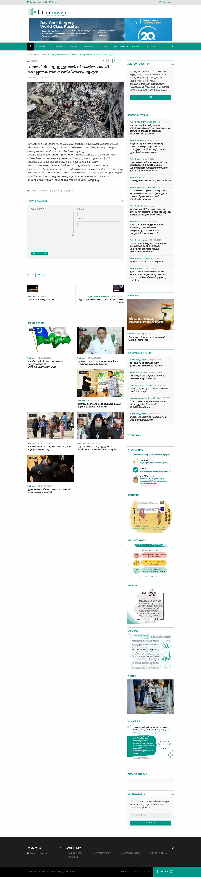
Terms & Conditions (130, 872)
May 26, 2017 (94, 401)
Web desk (31, 78)
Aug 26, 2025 (163, 398)
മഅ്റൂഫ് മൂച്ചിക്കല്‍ (138, 360)
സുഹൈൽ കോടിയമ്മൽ (98, 297)
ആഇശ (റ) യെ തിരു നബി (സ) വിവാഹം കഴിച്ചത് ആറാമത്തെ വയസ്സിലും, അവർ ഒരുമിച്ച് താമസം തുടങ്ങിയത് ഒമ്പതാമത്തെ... (148, 148)
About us (73, 857)
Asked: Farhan (136, 222)
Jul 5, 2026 (164, 187)
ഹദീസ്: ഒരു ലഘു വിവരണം (41, 300)
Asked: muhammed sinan (141, 259)
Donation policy (158, 853)
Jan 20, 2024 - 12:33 (45, 78)
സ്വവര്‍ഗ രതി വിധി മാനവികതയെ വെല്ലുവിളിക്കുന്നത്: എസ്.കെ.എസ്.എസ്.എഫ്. (45, 364)
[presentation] (50, 242)
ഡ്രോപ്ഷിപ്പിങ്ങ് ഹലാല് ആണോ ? (147, 262)
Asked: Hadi (135, 178)
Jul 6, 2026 (148, 177)
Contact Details (132, 853)
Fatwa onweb (152, 46)
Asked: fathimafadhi (139, 240)
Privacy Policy (103, 853)
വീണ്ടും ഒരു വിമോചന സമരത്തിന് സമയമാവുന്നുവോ (146, 339)
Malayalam (166, 2)
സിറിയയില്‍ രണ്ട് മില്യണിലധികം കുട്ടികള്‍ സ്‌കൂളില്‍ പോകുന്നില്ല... (49, 448)
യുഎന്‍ (34, 191)
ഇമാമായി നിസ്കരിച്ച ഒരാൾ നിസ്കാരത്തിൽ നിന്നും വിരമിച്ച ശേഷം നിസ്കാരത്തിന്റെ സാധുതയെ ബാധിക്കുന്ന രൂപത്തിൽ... (150, 129)
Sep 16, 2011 (44, 296)
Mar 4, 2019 (44, 443)
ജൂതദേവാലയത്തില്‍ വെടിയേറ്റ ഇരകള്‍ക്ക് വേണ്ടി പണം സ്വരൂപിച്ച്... (48, 491)
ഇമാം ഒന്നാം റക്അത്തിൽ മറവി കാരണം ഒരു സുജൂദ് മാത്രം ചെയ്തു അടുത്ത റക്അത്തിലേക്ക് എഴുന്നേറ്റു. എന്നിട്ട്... (148, 276)
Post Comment (39, 254)
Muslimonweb (102, 46)
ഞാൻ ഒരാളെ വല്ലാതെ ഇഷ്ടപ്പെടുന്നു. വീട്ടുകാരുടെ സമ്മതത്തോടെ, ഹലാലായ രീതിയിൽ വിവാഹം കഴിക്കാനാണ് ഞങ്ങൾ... (149, 247)
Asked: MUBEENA (138, 141)
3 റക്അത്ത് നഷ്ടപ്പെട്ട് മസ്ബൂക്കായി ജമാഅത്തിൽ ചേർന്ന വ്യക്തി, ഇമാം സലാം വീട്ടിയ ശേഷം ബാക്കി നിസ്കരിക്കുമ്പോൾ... (148, 195)
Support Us (74, 853)
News (36, 55)
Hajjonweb (137, 46)
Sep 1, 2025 (161, 385)
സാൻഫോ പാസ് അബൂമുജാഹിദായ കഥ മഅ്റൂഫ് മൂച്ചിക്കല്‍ (148, 419)
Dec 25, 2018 (94, 358)
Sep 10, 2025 (155, 372)
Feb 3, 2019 (94, 443)
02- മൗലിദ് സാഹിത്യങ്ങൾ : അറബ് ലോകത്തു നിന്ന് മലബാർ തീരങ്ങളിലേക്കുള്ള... (148, 404)
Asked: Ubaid (136, 206)
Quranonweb (42, 46)
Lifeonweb (88, 46)
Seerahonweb (58, 46)
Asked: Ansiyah (137, 269)
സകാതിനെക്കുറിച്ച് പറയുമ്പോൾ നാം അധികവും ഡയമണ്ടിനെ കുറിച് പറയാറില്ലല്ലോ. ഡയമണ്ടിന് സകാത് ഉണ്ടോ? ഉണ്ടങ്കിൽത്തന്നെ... (148, 166)
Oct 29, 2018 (44, 486)
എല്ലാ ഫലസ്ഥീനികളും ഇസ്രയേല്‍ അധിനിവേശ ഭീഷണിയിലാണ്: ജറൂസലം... (98, 448)
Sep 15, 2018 (44, 358)
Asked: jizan (135, 159)
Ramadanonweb (120, 46)
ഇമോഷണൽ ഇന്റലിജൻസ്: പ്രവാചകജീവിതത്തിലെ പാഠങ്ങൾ (146, 364)
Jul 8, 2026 (163, 122)
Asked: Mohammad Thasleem (143, 188)
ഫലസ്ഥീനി (44, 191)
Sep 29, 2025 (154, 360)
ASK (150, 97)
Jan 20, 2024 (117, 296)
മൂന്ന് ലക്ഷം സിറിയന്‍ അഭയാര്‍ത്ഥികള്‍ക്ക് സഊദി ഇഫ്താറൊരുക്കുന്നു (99, 406)
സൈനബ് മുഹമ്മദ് (138, 373)
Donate (145, 872)
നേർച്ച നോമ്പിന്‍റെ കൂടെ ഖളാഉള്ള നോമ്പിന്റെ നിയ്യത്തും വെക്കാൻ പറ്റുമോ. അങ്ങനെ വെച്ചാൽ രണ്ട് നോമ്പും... (150, 212)
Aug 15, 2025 (144, 334)
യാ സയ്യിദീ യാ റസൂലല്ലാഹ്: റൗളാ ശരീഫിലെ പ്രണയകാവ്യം (147, 377)
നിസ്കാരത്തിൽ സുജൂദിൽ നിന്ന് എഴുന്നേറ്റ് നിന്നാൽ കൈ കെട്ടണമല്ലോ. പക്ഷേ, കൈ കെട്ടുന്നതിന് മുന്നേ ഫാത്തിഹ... (146, 229)
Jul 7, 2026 (148, 159)
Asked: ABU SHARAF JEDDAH (143, 122)
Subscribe (150, 823)
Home (29, 55)
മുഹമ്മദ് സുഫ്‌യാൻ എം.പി (141, 386)
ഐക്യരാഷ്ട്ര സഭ (68, 191)
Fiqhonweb (74, 46)
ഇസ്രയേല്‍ (55, 191)
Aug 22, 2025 (154, 414)
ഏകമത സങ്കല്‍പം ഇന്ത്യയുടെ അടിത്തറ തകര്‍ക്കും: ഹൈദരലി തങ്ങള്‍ (98, 363)
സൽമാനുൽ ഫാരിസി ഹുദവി (142, 398)
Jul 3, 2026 (155, 240)
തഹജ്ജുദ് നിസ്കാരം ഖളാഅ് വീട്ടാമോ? (150, 181)
